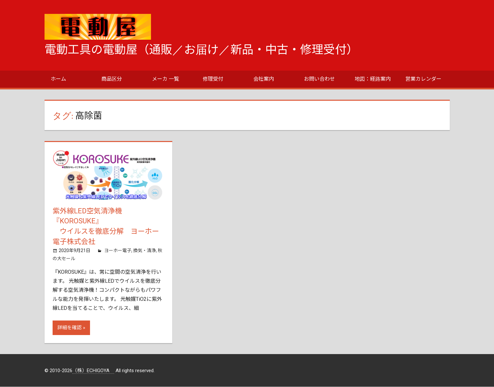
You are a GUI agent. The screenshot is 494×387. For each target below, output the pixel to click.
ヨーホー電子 (117, 250)
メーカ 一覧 (165, 79)
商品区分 (111, 79)
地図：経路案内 (373, 79)
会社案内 (263, 79)
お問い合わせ (319, 79)
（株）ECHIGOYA (93, 370)
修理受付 (213, 79)
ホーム (58, 79)
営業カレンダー (423, 79)
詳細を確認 (69, 328)
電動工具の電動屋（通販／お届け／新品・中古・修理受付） (201, 49)
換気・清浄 (144, 250)
